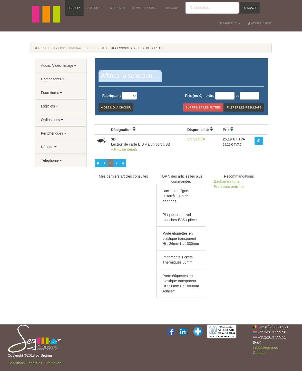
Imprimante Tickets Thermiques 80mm (178, 259)
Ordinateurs (79, 48)
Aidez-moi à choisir (116, 107)
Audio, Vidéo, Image (58, 65)
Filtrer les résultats (244, 107)
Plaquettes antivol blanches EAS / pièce (180, 217)
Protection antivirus (229, 186)
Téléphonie (51, 160)
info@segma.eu (265, 347)
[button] (46, 7)
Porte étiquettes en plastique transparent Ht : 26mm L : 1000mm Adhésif (181, 283)
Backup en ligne (227, 181)
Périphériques (53, 133)
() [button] (229, 23)
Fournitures (51, 93)
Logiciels (49, 106)
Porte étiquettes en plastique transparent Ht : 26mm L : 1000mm (181, 238)
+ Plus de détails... (126, 149)
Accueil (42, 48)
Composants (52, 79)
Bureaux (100, 48)
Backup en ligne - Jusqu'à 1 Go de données (176, 196)
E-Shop (59, 48)
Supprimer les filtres (203, 107)
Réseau (48, 147)
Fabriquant (111, 96)
